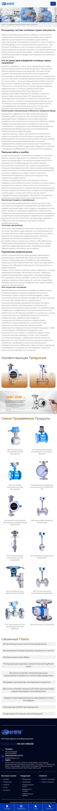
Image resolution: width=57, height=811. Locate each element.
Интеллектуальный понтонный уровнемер (25, 644)
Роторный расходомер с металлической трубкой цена (28, 665)
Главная (3, 24)
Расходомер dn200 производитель (21, 707)
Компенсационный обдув (16, 657)
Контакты (50, 807)
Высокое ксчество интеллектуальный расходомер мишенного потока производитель (28, 674)
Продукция (21, 807)
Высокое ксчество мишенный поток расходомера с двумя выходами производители (28, 690)
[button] (52, 374)
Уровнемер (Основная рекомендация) (22, 714)
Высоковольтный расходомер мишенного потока (28, 650)
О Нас (36, 807)
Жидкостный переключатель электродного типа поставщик (28, 699)
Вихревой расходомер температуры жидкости (27, 682)
